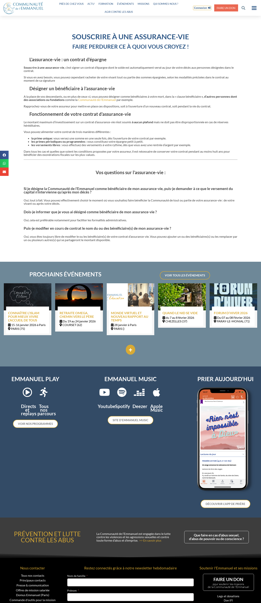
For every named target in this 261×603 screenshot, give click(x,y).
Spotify (122, 406)
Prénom (72, 590)
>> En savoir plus (150, 540)
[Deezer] (139, 392)
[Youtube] (104, 392)
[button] (243, 8)
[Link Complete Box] (27, 309)
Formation (106, 3)
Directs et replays (28, 409)
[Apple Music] (156, 392)
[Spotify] (122, 392)
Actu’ (91, 3)
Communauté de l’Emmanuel (97, 99)
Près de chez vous (71, 3)
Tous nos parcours (46, 409)
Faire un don (226, 8)
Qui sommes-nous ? (165, 3)
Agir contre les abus (119, 11)
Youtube (106, 406)
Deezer (140, 406)
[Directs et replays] (27, 392)
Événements (125, 3)
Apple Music (156, 408)
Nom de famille (76, 575)
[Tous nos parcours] (43, 392)
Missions (143, 3)
